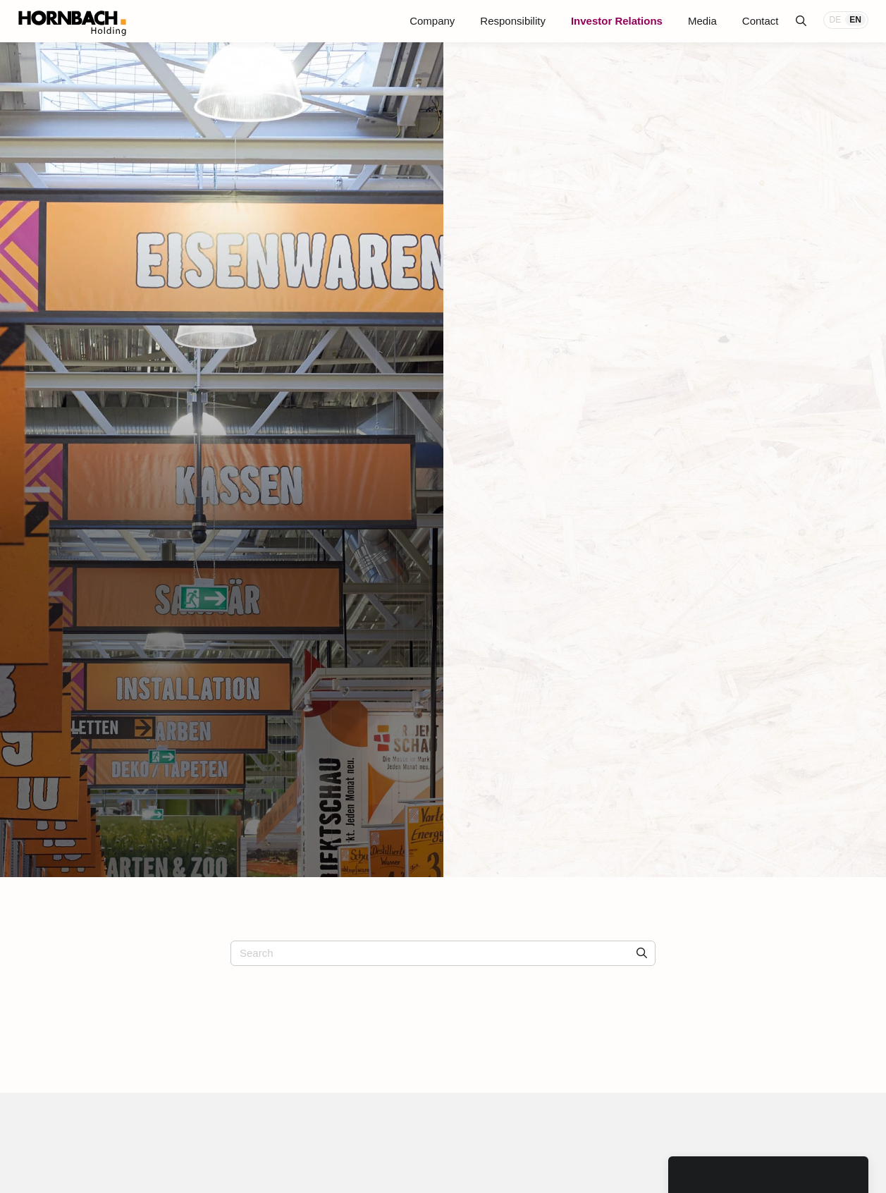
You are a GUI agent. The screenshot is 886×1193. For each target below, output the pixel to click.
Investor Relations (617, 21)
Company (432, 21)
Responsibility (513, 21)
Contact (760, 21)
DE (836, 20)
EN (855, 20)
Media (702, 21)
